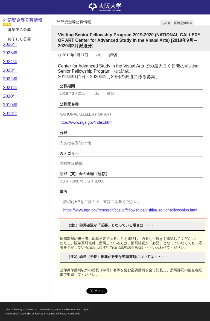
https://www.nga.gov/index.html (86, 122)
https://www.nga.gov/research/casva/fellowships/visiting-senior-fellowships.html (130, 210)
